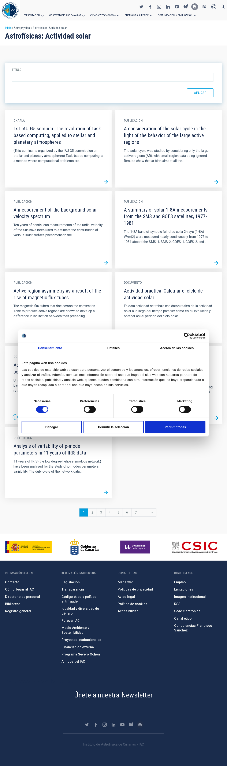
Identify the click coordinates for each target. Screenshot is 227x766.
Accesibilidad (128, 611)
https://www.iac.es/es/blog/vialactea (194, 6)
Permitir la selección (113, 427)
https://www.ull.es (135, 547)
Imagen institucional (190, 597)
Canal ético (183, 618)
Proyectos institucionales (81, 640)
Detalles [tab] (113, 348)
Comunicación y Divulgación (173, 15)
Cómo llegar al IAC (19, 589)
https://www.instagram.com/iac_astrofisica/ (159, 6)
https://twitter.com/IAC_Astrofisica (141, 6)
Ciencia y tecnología (102, 15)
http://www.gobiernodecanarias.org (85, 547)
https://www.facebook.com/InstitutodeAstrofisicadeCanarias (150, 6)
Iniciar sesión (213, 6)
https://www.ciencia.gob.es (28, 547)
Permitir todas (175, 427)
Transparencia (73, 589)
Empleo (180, 582)
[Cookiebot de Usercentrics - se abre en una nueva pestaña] (186, 336)
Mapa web (126, 582)
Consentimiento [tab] (50, 348)
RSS (177, 604)
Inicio (8, 28)
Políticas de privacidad (135, 589)
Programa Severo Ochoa (81, 654)
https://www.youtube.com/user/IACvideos (176, 6)
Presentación (32, 15)
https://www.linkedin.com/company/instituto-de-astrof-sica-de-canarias (168, 6)
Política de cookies (132, 604)
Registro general (18, 611)
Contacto (12, 582)
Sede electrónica (187, 611)
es (204, 6)
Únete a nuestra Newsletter (113, 695)
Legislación (71, 582)
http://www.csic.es (194, 547)
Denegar (51, 427)
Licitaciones (183, 589)
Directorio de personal (22, 597)
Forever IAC (71, 621)
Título (17, 69)
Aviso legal (126, 597)
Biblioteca (13, 604)
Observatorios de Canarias (65, 15)
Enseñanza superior (135, 15)
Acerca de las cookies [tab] (177, 348)
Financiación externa (78, 647)
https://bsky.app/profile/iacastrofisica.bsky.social (185, 6)
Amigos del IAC (73, 661)
